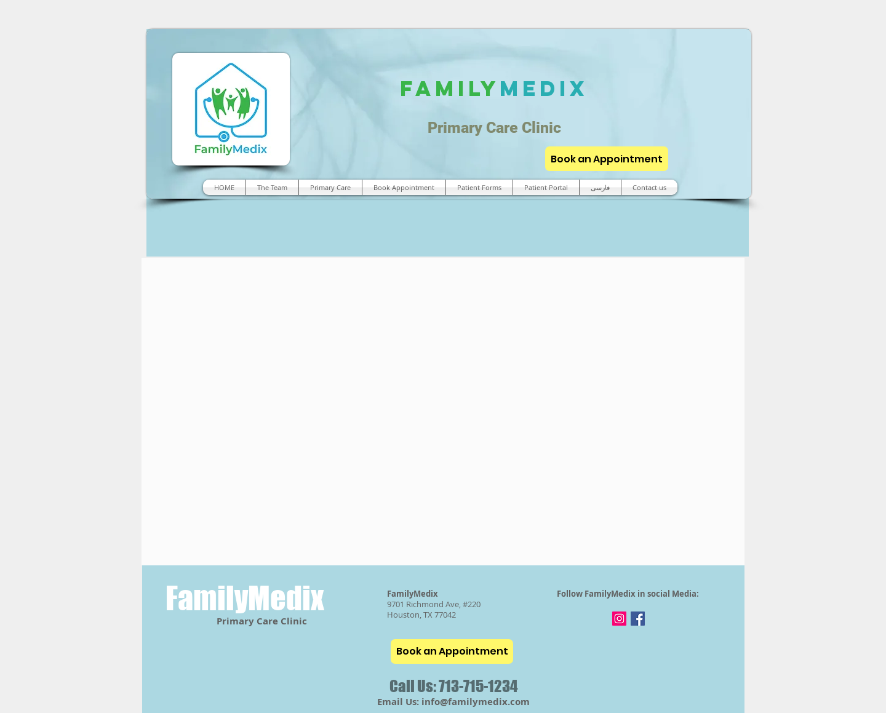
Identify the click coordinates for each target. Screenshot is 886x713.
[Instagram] (619, 618)
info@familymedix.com (475, 701)
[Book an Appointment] (606, 158)
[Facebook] (638, 618)
